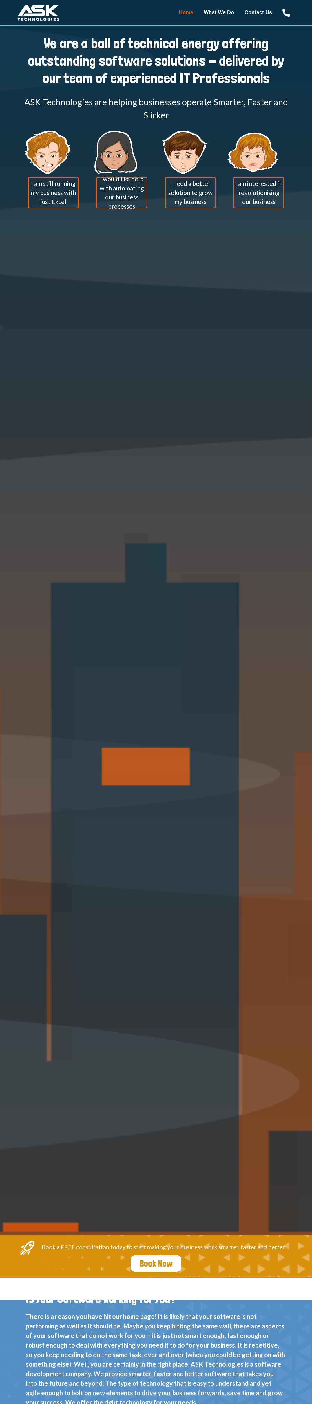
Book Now (156, 1263)
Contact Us (258, 12)
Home (186, 12)
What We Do (219, 12)
